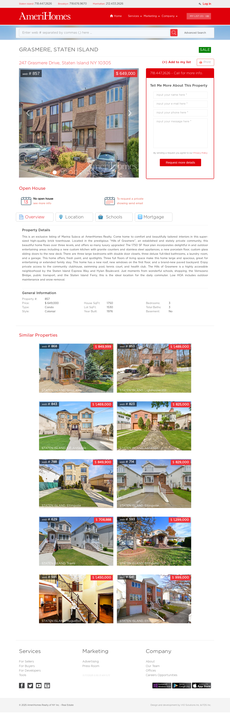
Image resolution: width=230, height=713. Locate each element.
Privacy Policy (200, 153)
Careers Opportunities (161, 675)
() (197, 16)
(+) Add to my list (176, 62)
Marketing (150, 16)
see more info (42, 203)
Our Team (153, 666)
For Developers (30, 670)
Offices (151, 670)
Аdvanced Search (195, 33)
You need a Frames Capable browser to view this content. (79, 123)
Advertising (90, 661)
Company (168, 16)
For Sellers (26, 661)
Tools (22, 675)
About (150, 661)
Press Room (90, 666)
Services (133, 16)
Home (116, 16)
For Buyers (27, 666)
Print (207, 62)
